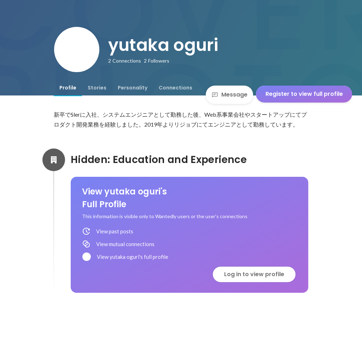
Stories (97, 87)
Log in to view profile (254, 274)
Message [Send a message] (229, 95)
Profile (67, 87)
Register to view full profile (304, 94)
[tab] (68, 87)
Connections (175, 87)
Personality (132, 87)
